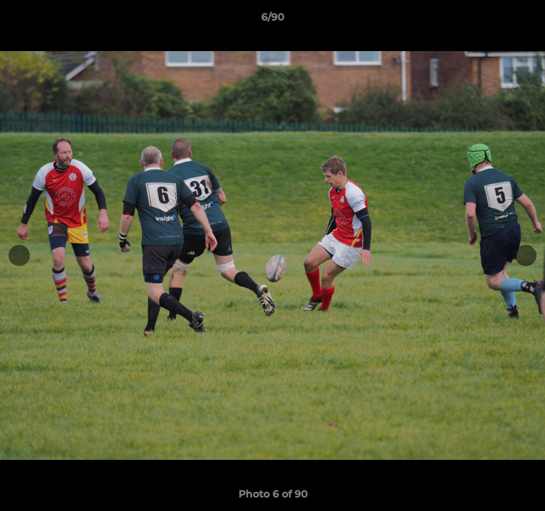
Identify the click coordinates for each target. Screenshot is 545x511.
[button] (527, 20)
